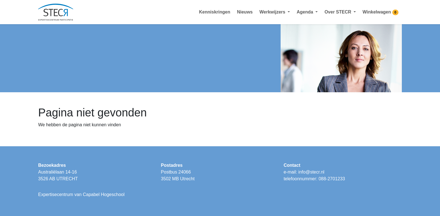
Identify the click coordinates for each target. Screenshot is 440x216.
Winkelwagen (380, 12)
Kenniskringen (214, 12)
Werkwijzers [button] (273, 12)
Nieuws (245, 12)
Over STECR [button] (338, 12)
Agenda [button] (305, 12)
